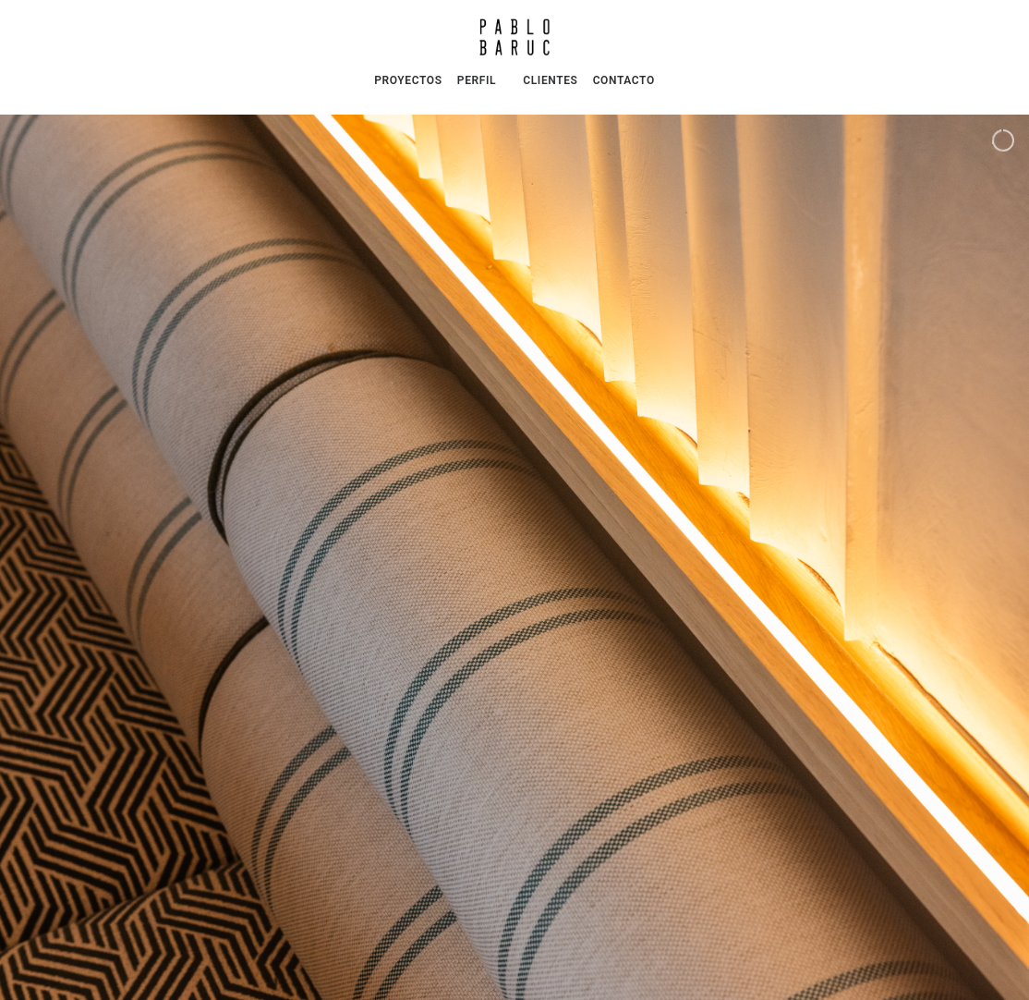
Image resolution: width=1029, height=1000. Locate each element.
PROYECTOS (408, 80)
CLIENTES (550, 80)
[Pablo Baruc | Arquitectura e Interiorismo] (514, 36)
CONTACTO (624, 80)
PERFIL (476, 80)
